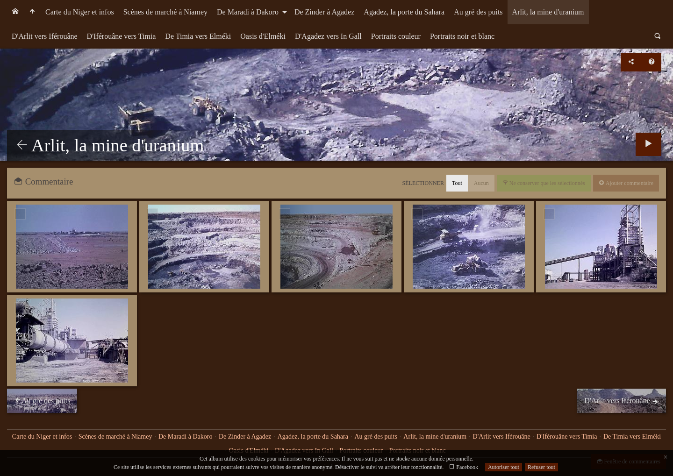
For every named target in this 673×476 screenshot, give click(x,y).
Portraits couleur (396, 36)
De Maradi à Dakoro (248, 12)
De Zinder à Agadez (324, 12)
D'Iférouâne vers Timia (121, 36)
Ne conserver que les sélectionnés (546, 183)
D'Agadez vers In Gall (328, 36)
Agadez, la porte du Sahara (404, 12)
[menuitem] (15, 12)
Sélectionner (423, 183)
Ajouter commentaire (628, 183)
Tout (457, 183)
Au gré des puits (478, 12)
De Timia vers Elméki (198, 36)
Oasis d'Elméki (263, 36)
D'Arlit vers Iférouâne (45, 36)
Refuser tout (541, 467)
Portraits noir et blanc (462, 36)
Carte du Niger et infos (79, 12)
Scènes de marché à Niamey (165, 12)
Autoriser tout (503, 467)
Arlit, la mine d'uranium (548, 12)
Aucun (481, 183)
